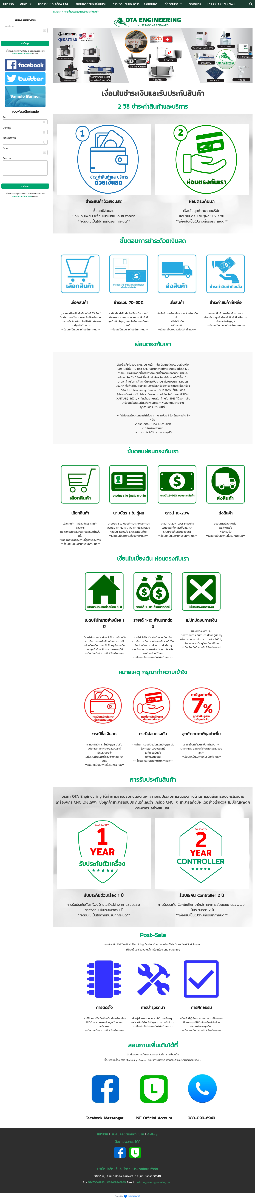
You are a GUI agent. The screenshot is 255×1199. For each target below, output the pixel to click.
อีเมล (5, 148)
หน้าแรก (57, 12)
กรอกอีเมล (8, 26)
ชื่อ (4, 117)
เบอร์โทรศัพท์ (9, 138)
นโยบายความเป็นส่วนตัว (22, 53)
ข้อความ (7, 158)
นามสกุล (7, 128)
